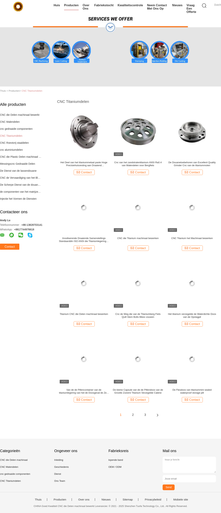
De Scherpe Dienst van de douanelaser (21, 184)
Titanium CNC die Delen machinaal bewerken (84, 314)
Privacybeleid (153, 499)
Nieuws (177, 5)
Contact (10, 246)
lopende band (115, 460)
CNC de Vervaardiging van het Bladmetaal (21, 177)
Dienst (57, 474)
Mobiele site (180, 499)
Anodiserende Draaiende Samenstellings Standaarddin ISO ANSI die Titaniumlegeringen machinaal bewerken (84, 240)
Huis (57, 5)
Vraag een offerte (191, 8)
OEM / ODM (115, 467)
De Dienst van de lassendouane (18, 170)
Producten (71, 5)
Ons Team (59, 481)
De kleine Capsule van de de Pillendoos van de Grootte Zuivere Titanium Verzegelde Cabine (138, 391)
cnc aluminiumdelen (11, 149)
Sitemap (128, 499)
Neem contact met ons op (157, 7)
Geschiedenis (61, 467)
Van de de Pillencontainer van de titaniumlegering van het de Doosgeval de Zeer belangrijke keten (84, 391)
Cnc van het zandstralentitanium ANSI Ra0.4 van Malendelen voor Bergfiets (138, 164)
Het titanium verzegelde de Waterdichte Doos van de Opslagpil (192, 315)
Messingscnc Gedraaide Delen (17, 163)
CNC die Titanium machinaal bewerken (138, 238)
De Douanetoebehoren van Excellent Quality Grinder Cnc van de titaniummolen (192, 164)
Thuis (38, 499)
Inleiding (58, 460)
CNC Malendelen (10, 121)
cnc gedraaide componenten (16, 128)
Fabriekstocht (104, 5)
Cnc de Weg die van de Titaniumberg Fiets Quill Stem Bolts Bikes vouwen (137, 315)
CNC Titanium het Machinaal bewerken (192, 238)
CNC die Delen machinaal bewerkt (19, 114)
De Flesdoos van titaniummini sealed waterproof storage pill (192, 391)
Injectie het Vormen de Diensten (18, 198)
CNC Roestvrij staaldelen (14, 142)
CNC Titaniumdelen (32, 90)
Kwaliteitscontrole (130, 5)
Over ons (86, 7)
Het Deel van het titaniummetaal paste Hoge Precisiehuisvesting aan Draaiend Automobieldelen (83, 164)
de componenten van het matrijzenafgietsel (21, 191)
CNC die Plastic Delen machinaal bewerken (21, 156)
